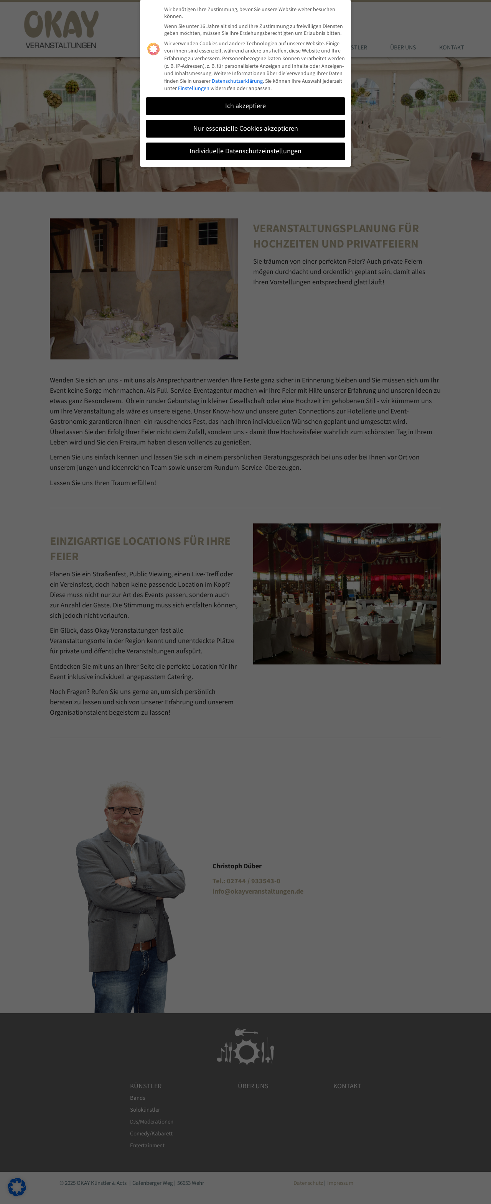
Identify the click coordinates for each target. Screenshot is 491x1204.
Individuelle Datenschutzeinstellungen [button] (245, 148)
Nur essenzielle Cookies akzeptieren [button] (245, 125)
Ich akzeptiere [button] (245, 103)
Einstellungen (193, 85)
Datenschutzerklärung (237, 78)
